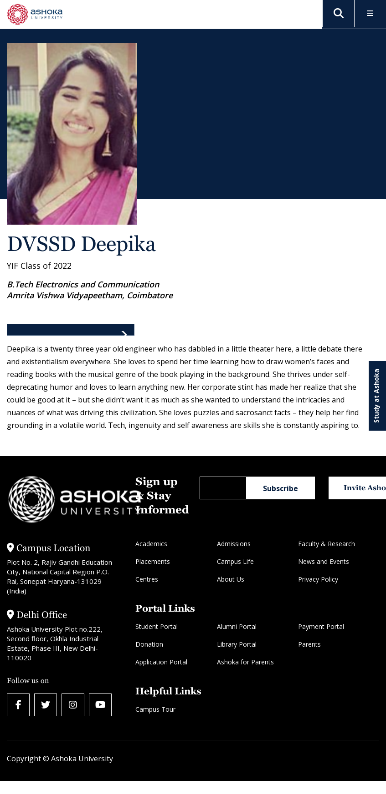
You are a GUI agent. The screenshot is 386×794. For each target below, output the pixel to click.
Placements (152, 561)
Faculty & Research (326, 543)
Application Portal (161, 662)
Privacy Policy (318, 579)
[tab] (70, 330)
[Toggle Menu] (370, 14)
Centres (146, 579)
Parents (309, 644)
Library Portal (237, 644)
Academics (151, 543)
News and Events (323, 561)
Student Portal (156, 626)
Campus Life (235, 561)
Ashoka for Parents (245, 662)
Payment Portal (321, 626)
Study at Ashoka (376, 396)
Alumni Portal (237, 626)
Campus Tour (155, 709)
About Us (230, 579)
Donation (149, 644)
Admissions (234, 543)
